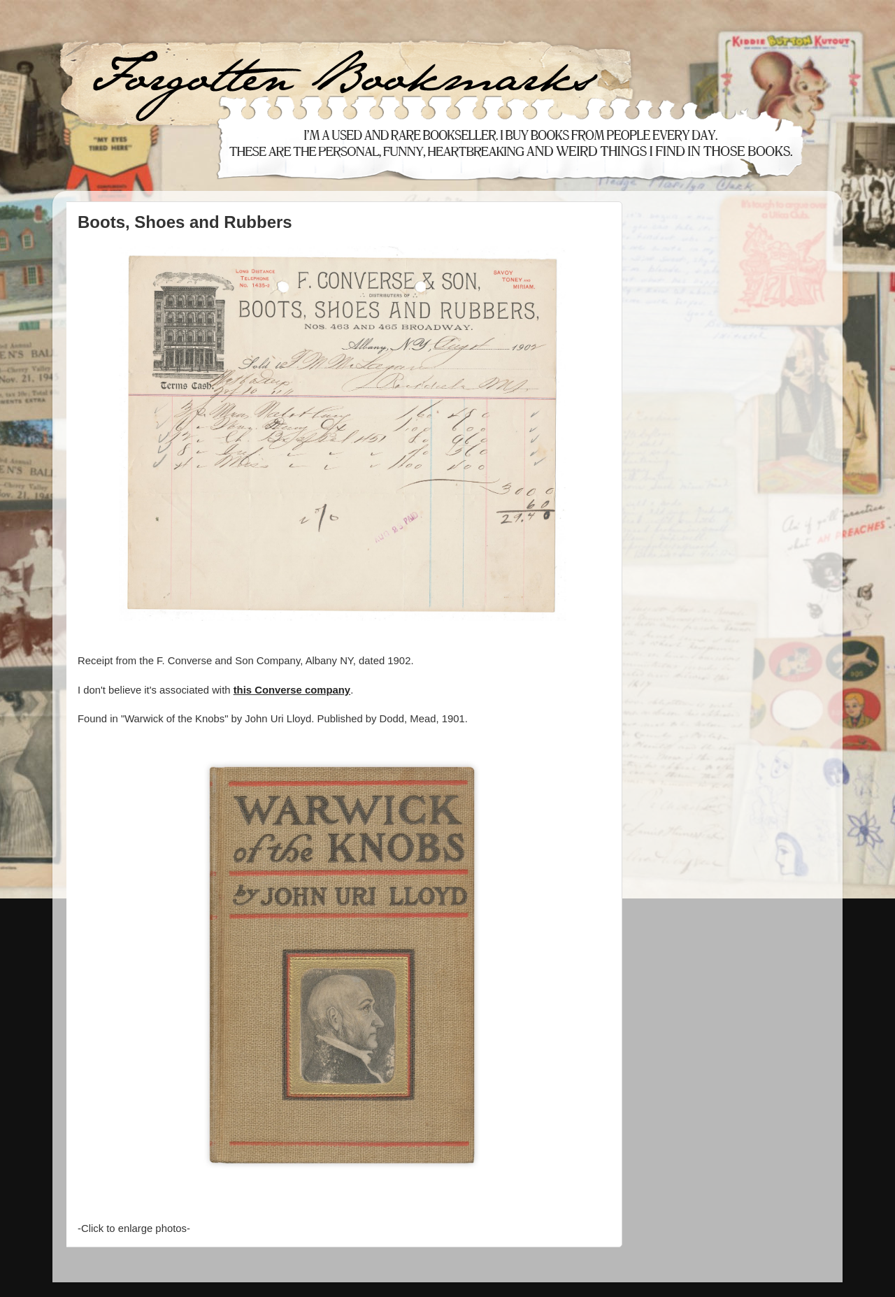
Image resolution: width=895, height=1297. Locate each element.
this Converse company (292, 690)
